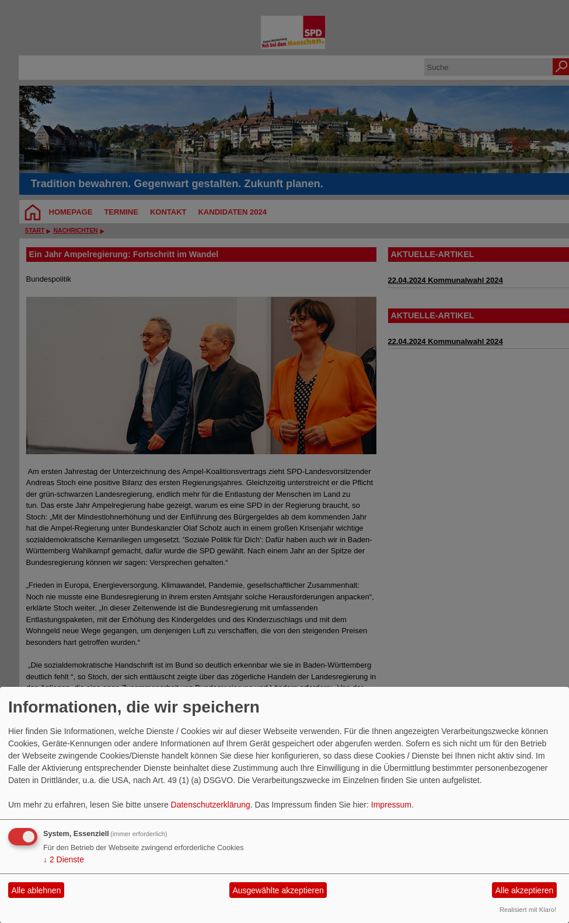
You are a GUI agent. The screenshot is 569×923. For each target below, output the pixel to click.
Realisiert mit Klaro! (528, 909)
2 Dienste (63, 859)
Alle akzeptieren (524, 890)
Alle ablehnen (36, 890)
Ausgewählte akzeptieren (277, 890)
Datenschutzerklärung (210, 804)
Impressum (391, 804)
